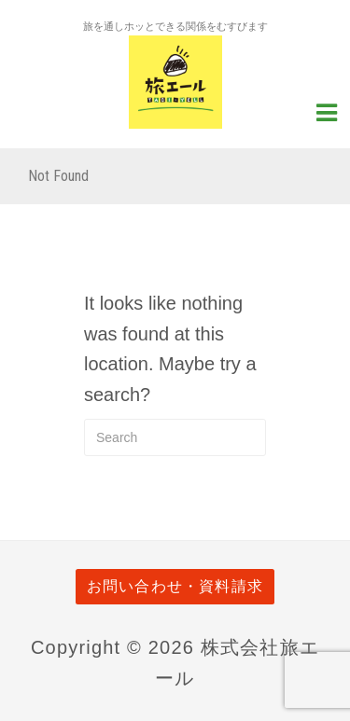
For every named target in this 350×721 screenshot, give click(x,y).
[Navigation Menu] (326, 111)
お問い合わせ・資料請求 (175, 586)
